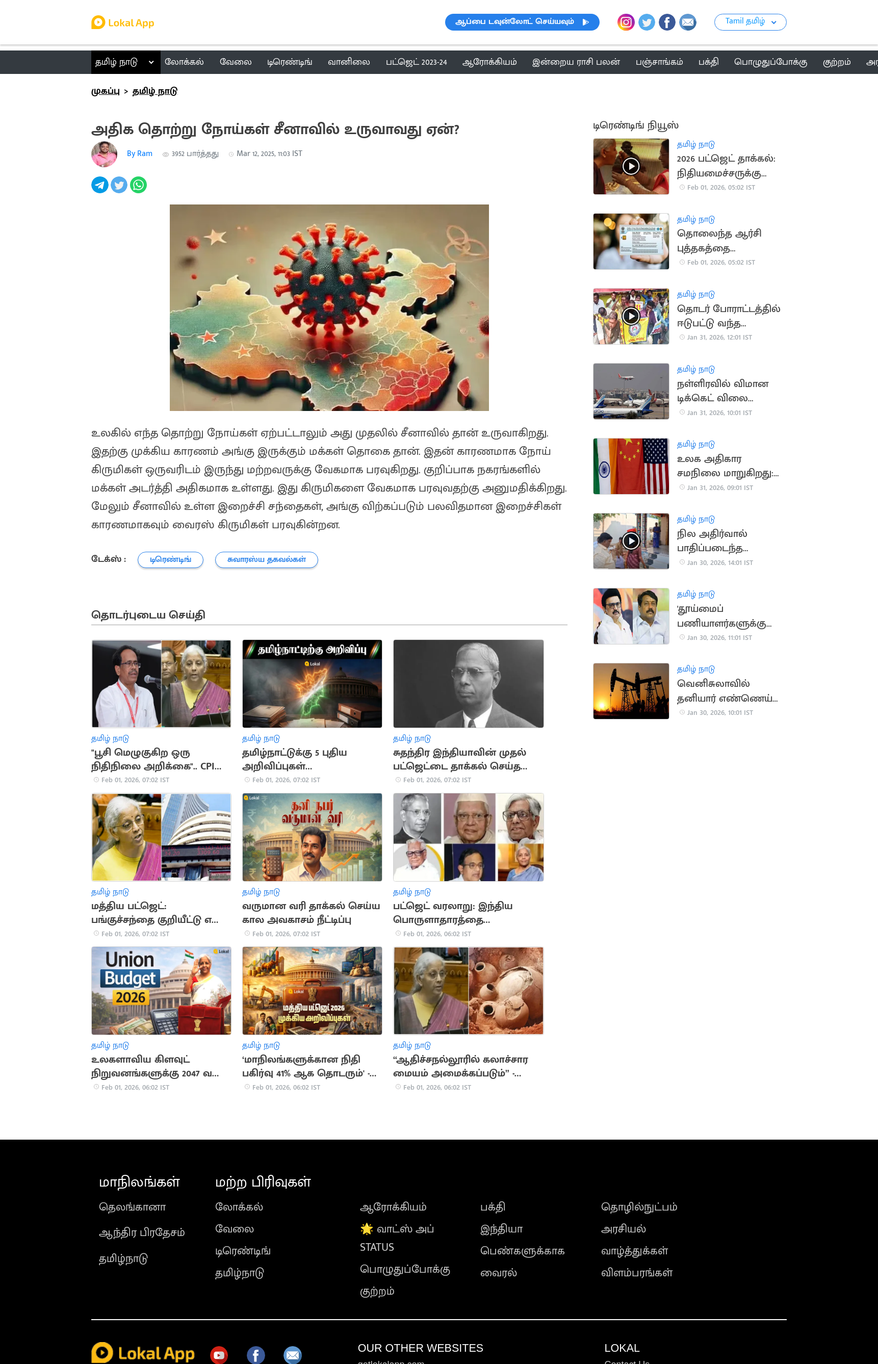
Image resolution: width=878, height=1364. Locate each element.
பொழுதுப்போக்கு (405, 1269)
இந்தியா (501, 1229)
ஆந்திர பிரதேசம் (142, 1233)
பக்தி (493, 1207)
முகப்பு (105, 91)
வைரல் (498, 1273)
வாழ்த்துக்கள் (634, 1251)
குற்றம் (377, 1291)
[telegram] (101, 190)
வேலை (234, 1229)
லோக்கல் (239, 1207)
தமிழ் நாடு (116, 62)
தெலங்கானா (132, 1207)
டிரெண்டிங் (243, 1251)
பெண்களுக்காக (522, 1251)
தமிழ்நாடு (123, 1259)
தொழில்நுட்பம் (639, 1207)
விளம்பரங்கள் (637, 1273)
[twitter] (120, 190)
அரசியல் (623, 1229)
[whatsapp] (139, 190)
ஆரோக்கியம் (393, 1207)
